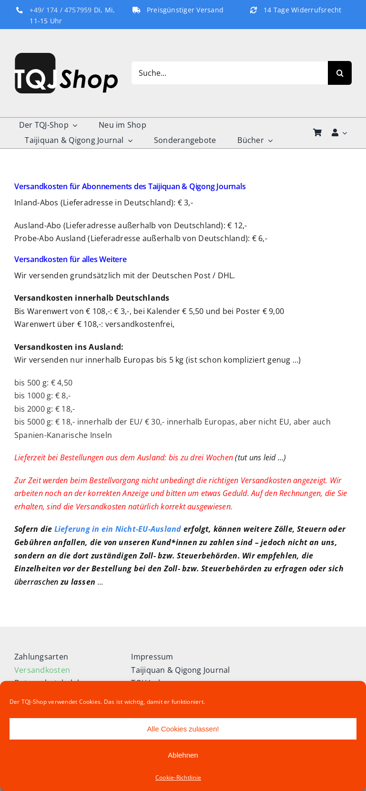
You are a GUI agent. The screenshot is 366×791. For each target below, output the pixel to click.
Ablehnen (183, 755)
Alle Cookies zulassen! (183, 729)
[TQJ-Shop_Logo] (66, 56)
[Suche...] (229, 73)
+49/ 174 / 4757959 (61, 10)
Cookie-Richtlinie (178, 777)
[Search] (340, 73)
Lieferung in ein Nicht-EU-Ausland (118, 529)
